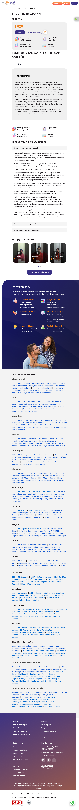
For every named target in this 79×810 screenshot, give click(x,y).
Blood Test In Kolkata (30, 651)
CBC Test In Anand (19, 439)
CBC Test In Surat (18, 402)
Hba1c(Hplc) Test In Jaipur (28, 564)
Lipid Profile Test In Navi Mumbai (44, 610)
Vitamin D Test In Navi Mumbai (31, 617)
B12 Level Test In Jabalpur (29, 601)
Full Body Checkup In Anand (40, 670)
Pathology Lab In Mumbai (54, 707)
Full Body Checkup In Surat (49, 668)
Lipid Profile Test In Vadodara (41, 421)
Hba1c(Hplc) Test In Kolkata (29, 513)
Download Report (19, 747)
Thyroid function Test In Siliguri (54, 536)
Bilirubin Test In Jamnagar (31, 462)
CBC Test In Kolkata (19, 511)
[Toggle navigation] (3, 3)
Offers (43, 738)
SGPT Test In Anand (26, 444)
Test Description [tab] (24, 76)
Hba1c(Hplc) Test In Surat (27, 405)
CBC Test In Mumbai (19, 628)
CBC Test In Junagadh (20, 578)
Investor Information (20, 770)
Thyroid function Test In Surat (29, 412)
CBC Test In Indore (19, 545)
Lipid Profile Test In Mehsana (40, 474)
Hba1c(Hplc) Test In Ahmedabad (41, 386)
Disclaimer (16, 794)
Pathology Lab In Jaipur (31, 702)
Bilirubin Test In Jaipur (26, 566)
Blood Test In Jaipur (30, 654)
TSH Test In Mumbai (27, 631)
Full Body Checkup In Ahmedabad (24, 668)
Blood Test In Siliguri (46, 654)
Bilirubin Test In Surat (31, 409)
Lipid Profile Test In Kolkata (38, 511)
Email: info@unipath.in (49, 756)
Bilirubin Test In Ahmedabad (33, 391)
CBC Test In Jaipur (19, 561)
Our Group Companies (21, 773)
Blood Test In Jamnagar (47, 649)
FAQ (42, 735)
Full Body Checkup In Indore (29, 675)
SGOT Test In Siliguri (42, 534)
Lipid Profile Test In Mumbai (39, 628)
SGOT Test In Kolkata (44, 515)
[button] (39, 64)
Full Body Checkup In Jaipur (33, 677)
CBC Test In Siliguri (19, 529)
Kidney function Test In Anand (30, 446)
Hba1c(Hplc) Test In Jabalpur (31, 596)
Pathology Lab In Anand (30, 695)
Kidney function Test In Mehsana (38, 481)
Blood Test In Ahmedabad (21, 647)
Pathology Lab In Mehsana (31, 698)
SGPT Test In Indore (26, 550)
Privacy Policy (37, 794)
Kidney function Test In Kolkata (30, 518)
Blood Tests (22, 9)
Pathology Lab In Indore (28, 700)
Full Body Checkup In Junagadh (30, 679)
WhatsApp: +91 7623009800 (52, 753)
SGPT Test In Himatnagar (41, 497)
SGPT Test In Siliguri (26, 534)
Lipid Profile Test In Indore (37, 545)
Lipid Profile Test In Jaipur (37, 561)
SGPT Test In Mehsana (29, 479)
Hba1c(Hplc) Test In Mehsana (31, 476)
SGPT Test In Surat (51, 407)
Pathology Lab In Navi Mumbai (31, 707)
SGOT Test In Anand (42, 444)
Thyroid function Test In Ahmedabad (37, 393)
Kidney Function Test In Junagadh (34, 582)
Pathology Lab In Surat (44, 693)
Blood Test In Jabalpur (29, 656)
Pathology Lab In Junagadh (29, 705)
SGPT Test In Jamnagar (32, 460)
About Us (44, 722)
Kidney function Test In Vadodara (39, 428)
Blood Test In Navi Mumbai (49, 656)
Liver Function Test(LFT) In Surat (30, 407)
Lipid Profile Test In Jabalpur (39, 594)
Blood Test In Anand (28, 649)
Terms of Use (26, 794)
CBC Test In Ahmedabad (21, 384)
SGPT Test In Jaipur (47, 564)
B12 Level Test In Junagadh (31, 585)
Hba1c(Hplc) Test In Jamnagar (34, 458)
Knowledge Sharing (48, 732)
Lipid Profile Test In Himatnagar (43, 492)
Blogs (43, 729)
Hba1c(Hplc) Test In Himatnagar (40, 495)
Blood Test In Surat (40, 647)
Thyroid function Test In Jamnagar (35, 465)
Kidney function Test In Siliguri (30, 536)
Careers (16, 767)
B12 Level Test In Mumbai (29, 635)
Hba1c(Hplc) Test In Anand (28, 442)
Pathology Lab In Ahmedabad (23, 693)
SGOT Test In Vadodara (49, 426)
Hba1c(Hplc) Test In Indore (28, 548)
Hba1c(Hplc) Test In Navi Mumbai (41, 612)
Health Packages (20, 725)
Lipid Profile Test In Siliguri (37, 529)
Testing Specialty (20, 732)
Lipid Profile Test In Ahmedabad (44, 384)
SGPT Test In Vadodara (29, 426)
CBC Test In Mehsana (20, 474)
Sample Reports (19, 776)
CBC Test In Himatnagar (21, 492)
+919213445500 (47, 750)
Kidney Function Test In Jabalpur (32, 598)
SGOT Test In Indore (42, 550)
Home (14, 9)
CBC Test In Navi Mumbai (21, 610)
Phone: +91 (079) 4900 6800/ (52, 747)
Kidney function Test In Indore (30, 552)
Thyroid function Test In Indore (54, 552)
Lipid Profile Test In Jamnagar (42, 455)
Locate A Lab (18, 754)
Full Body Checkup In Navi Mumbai (33, 682)
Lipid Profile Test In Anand (37, 439)
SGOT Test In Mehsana (47, 479)
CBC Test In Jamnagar (20, 455)
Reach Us (16, 763)
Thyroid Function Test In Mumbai (32, 633)
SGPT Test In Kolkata (27, 515)
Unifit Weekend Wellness (23, 735)
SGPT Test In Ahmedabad (42, 389)
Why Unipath (46, 725)
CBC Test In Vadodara (20, 421)
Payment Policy (49, 794)
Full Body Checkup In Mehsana (34, 672)
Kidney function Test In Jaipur (47, 566)
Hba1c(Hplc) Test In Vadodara (34, 423)
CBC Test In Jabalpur (19, 594)
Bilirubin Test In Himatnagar (33, 499)
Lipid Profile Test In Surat (36, 402)
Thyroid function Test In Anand (54, 446)
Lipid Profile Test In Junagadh (41, 578)
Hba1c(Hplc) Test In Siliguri (28, 532)
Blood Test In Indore (47, 651)
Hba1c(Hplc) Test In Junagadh (34, 580)
